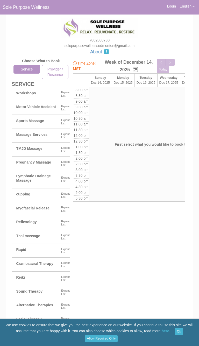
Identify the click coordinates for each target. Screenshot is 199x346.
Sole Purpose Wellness (26, 7)
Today (163, 69)
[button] (187, 6)
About (99, 51)
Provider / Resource (55, 72)
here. (165, 331)
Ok (179, 331)
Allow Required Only (101, 338)
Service (27, 69)
